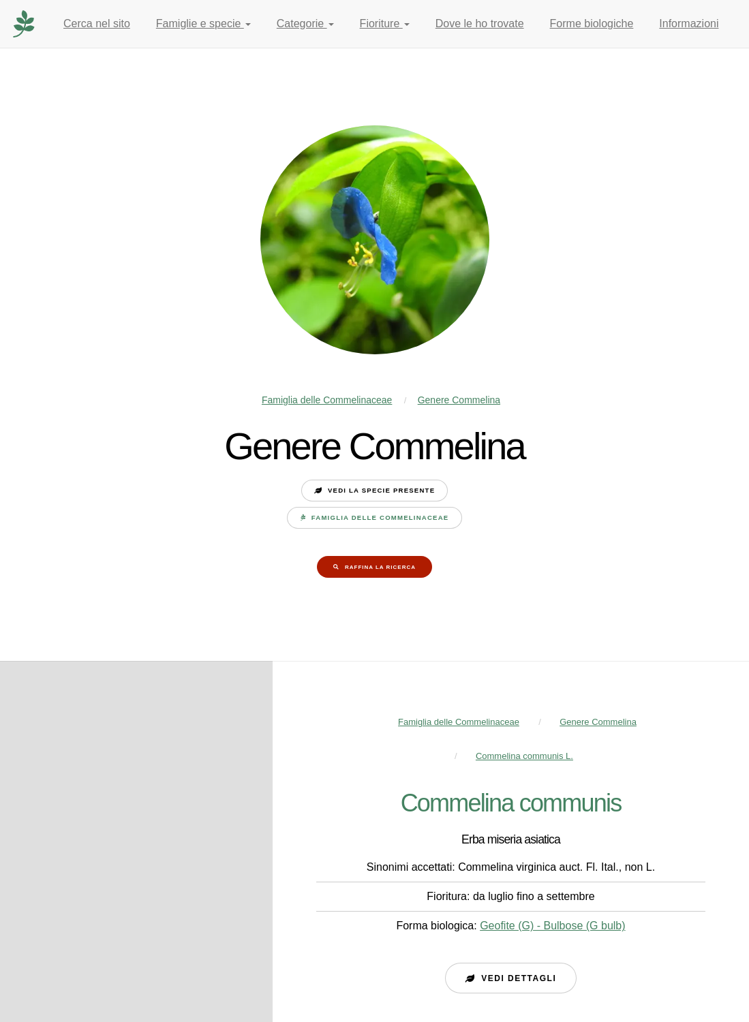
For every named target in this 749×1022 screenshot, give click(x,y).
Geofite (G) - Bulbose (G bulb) (552, 925)
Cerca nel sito (96, 23)
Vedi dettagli (518, 978)
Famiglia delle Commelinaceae (327, 399)
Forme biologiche (592, 23)
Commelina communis (511, 803)
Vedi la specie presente (381, 490)
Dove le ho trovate (479, 23)
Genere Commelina (459, 399)
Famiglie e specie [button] (203, 23)
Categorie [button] (305, 23)
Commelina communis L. (524, 756)
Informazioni (688, 23)
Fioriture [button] (385, 23)
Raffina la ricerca (380, 567)
